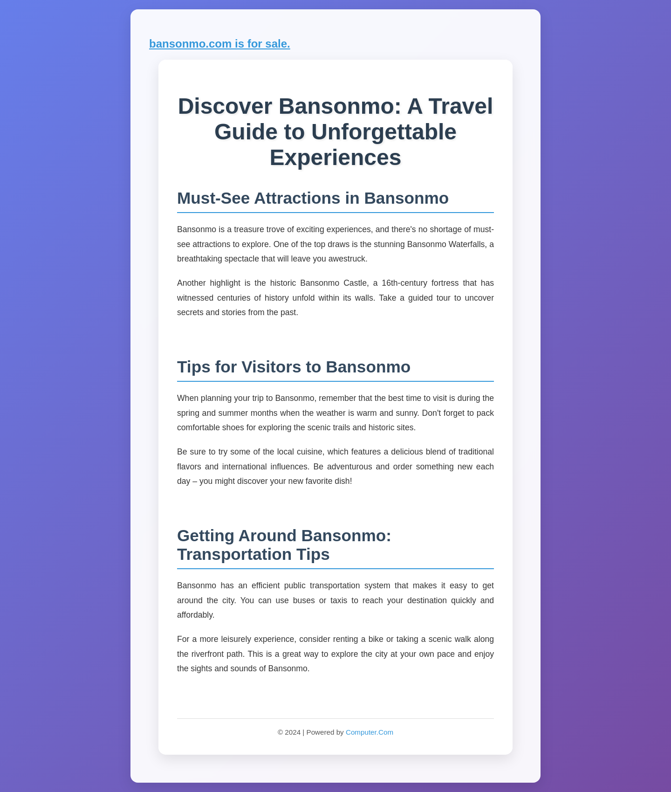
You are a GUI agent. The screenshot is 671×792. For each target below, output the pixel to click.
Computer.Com (369, 732)
